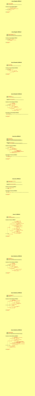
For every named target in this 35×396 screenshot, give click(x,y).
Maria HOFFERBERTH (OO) (14, 171)
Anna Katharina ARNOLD (16, 288)
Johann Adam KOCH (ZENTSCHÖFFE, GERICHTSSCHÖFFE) (19, 388)
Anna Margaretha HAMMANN (11, 243)
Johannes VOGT (13, 390)
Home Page (8, 130)
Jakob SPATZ (13, 344)
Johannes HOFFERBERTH (19, 168)
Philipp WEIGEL (11, 299)
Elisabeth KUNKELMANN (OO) (17, 387)
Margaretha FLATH (14, 304)
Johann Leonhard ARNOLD (12, 296)
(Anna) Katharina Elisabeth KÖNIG (20, 250)
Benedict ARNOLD (10, 72)
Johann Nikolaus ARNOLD (10, 339)
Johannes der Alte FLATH (19, 122)
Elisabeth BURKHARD (19, 386)
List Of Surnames (8, 12)
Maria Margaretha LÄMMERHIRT (17, 262)
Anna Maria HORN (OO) (14, 343)
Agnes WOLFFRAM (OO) (16, 120)
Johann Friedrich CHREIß (13, 206)
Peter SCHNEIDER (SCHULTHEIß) (13, 44)
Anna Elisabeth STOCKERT (12, 117)
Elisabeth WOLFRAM (10, 156)
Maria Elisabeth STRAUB (12, 347)
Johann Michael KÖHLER (19, 257)
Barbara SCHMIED (14, 346)
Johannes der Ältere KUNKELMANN (20, 385)
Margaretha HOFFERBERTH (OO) (17, 170)
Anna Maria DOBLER (10, 10)
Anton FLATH (15, 303)
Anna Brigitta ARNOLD (16, 1)
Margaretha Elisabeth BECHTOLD (20, 258)
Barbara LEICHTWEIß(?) (16, 124)
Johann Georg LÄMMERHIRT (19, 261)
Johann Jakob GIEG (8, 175)
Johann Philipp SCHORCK (19, 249)
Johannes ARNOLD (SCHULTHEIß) (11, 38)
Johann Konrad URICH (19, 253)
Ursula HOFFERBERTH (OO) (19, 169)
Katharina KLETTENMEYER (16, 342)
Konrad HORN (13, 341)
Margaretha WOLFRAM (14, 300)
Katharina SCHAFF (9, 211)
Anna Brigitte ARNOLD (16, 36)
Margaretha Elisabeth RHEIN (19, 254)
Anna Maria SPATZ (10, 333)
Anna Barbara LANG (12, 302)
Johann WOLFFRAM (16, 119)
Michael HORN (15, 340)
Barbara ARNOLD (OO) (14, 116)
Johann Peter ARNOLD (10, 3)
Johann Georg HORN (12, 111)
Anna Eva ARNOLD (16, 153)
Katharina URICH (18, 256)
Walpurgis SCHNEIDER (12, 9)
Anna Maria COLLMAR (12, 80)
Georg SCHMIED (18, 345)
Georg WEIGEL (13, 118)
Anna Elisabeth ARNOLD (16, 70)
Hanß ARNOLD (13, 115)
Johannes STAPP (18, 255)
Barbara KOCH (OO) (16, 389)
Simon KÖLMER (13, 79)
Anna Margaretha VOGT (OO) (13, 392)
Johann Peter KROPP (19, 251)
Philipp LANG (13, 121)
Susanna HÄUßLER (9, 78)
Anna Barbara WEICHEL (11, 291)
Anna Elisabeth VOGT (19, 248)
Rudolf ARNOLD (10, 108)
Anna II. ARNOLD (16, 240)
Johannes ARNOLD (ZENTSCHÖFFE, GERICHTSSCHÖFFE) (15, 338)
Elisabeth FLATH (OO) (19, 123)
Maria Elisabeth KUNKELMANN (19, 252)
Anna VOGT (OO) (13, 391)
